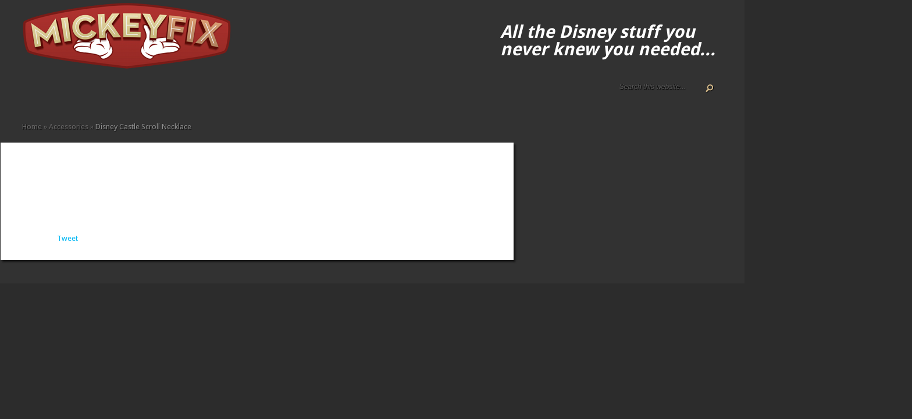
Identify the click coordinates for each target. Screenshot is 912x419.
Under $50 (175, 94)
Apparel (92, 94)
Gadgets (129, 94)
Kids (138, 94)
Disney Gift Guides (54, 94)
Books (101, 94)
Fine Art (110, 94)
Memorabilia (147, 94)
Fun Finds (119, 94)
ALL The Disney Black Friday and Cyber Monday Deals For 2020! (45, 94)
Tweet (67, 238)
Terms (73, 94)
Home (26, 94)
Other (166, 94)
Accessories (82, 94)
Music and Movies (157, 94)
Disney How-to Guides (64, 94)
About (36, 94)
